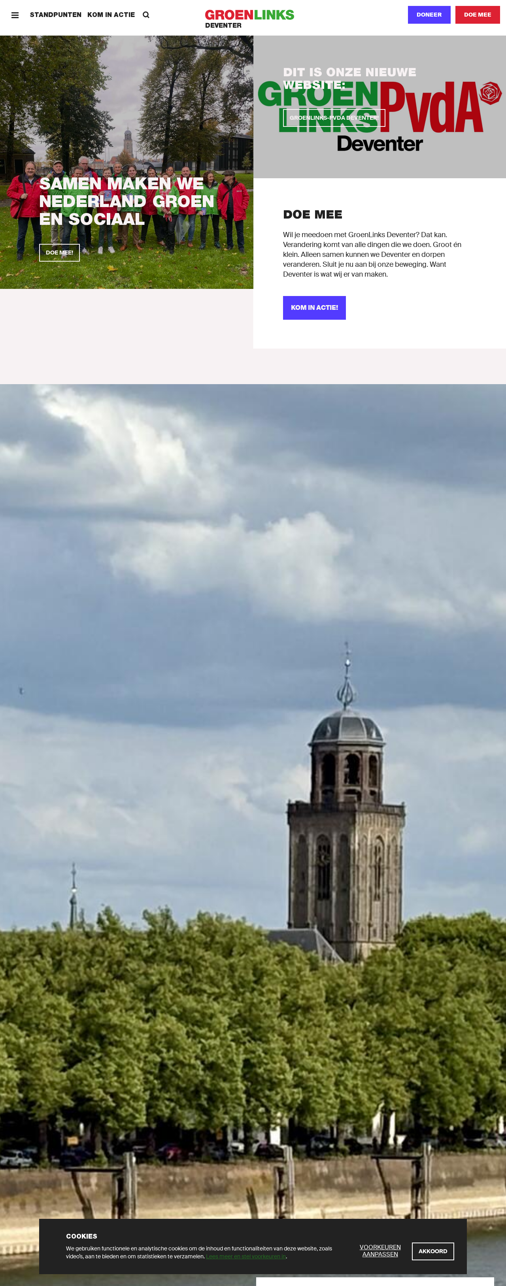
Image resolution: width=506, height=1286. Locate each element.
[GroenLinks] (253, 15)
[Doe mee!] (59, 253)
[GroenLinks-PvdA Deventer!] (334, 118)
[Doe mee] (477, 15)
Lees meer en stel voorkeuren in (246, 1256)
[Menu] (15, 15)
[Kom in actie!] (314, 308)
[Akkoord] (433, 1251)
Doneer (429, 14)
